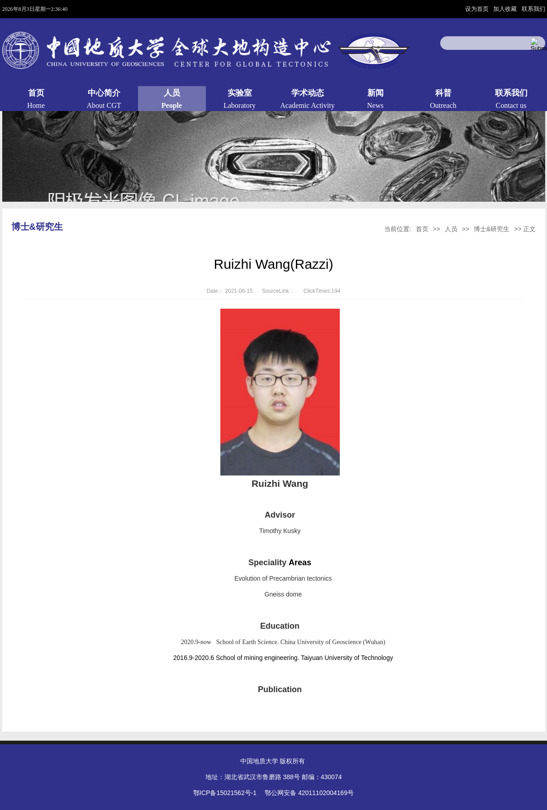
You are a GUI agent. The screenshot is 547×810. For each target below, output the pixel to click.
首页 (422, 229)
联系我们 (533, 8)
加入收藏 (505, 8)
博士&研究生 (491, 229)
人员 (451, 229)
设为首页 (477, 8)
